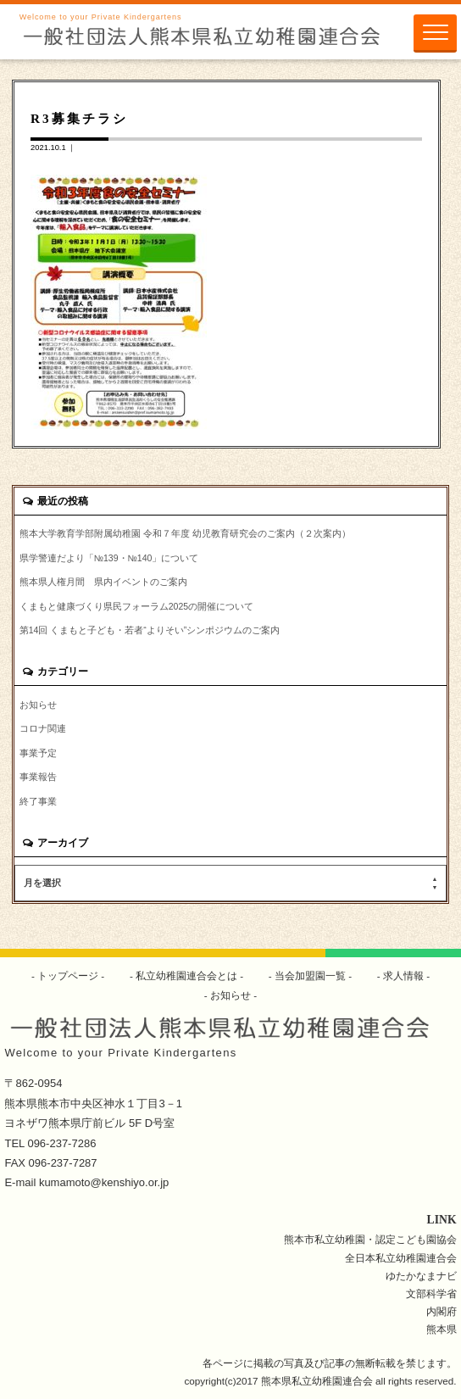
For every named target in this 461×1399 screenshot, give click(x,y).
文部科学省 (431, 1293)
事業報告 (38, 777)
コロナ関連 (42, 728)
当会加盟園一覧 (310, 975)
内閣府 (441, 1311)
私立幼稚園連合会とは (187, 975)
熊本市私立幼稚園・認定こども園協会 (370, 1239)
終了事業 (38, 801)
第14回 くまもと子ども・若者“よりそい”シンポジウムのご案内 (149, 630)
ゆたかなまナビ (421, 1275)
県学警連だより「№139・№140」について (109, 558)
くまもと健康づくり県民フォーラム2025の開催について (136, 606)
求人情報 (403, 975)
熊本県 (441, 1329)
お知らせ (38, 705)
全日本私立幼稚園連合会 (401, 1257)
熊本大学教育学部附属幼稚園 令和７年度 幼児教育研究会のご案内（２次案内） (185, 533)
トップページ (68, 975)
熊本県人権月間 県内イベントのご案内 (103, 582)
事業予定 (38, 753)
